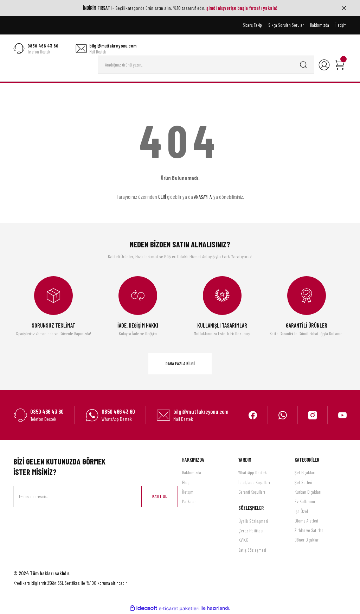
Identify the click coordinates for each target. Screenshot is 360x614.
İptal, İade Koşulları (254, 483)
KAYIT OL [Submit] (159, 496)
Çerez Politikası (250, 531)
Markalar (189, 502)
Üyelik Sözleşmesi (253, 521)
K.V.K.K (243, 541)
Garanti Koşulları (251, 492)
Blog (185, 483)
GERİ (162, 197)
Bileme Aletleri (306, 521)
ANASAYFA (203, 197)
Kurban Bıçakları (308, 492)
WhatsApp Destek (252, 473)
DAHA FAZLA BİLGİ (180, 364)
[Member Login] (324, 65)
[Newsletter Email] (75, 496)
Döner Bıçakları (307, 540)
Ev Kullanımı (305, 502)
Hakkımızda (191, 473)
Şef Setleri (303, 483)
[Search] (206, 65)
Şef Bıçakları (305, 473)
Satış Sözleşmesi (252, 550)
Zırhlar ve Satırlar (309, 531)
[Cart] (339, 65)
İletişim (187, 492)
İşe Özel (301, 511)
